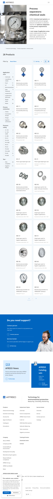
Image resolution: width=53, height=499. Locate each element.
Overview (22, 410)
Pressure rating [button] (5, 121)
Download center (24, 440)
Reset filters (13, 61)
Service (38, 413)
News (4, 469)
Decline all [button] (16, 492)
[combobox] (37, 61)
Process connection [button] (6, 102)
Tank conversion (24, 429)
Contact (22, 443)
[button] (11, 495)
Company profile (7, 443)
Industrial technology (8, 410)
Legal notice (28, 488)
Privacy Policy (35, 488)
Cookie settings (28, 490)
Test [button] (4, 154)
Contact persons (14, 334)
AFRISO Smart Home (25, 417)
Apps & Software (7, 420)
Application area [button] (6, 67)
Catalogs (39, 420)
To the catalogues (45, 383)
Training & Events (24, 437)
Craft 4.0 (22, 420)
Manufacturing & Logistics (10, 455)
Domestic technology (8, 413)
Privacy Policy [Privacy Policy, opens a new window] (5, 490)
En (29, 494)
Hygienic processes (25, 432)
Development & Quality (9, 451)
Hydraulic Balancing (25, 426)
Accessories (6, 417)
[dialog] (11, 486)
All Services (13, 346)
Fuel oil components (25, 413)
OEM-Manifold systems (26, 423)
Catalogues (6, 423)
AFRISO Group (6, 463)
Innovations (6, 426)
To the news (12, 379)
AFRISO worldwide (7, 466)
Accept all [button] (6, 492)
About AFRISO (6, 440)
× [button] (19, 476)
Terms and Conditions (45, 488)
